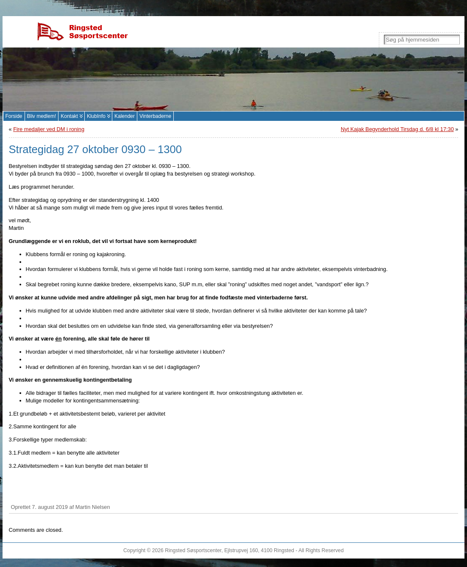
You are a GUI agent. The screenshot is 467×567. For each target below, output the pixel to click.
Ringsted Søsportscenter (193, 550)
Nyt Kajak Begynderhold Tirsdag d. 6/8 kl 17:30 (397, 129)
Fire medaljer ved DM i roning (48, 129)
